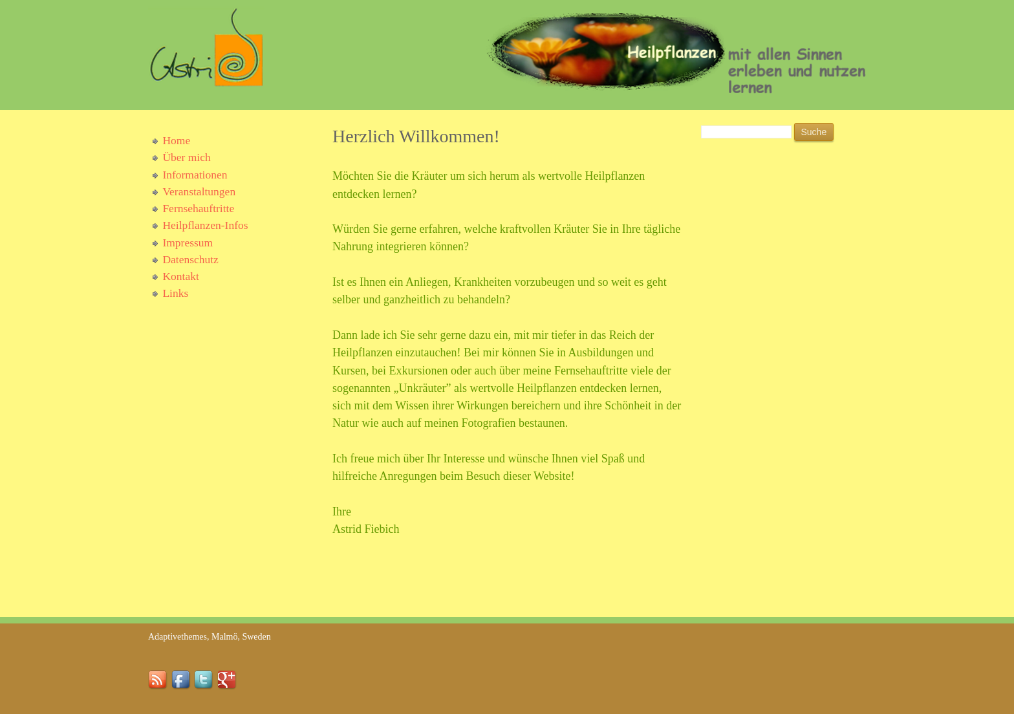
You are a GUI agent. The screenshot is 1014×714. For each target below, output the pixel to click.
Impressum (187, 242)
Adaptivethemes (177, 637)
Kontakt (180, 276)
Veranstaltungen (198, 191)
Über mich (186, 157)
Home (176, 140)
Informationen (194, 174)
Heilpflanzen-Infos (205, 225)
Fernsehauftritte (198, 208)
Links (175, 293)
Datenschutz (190, 259)
